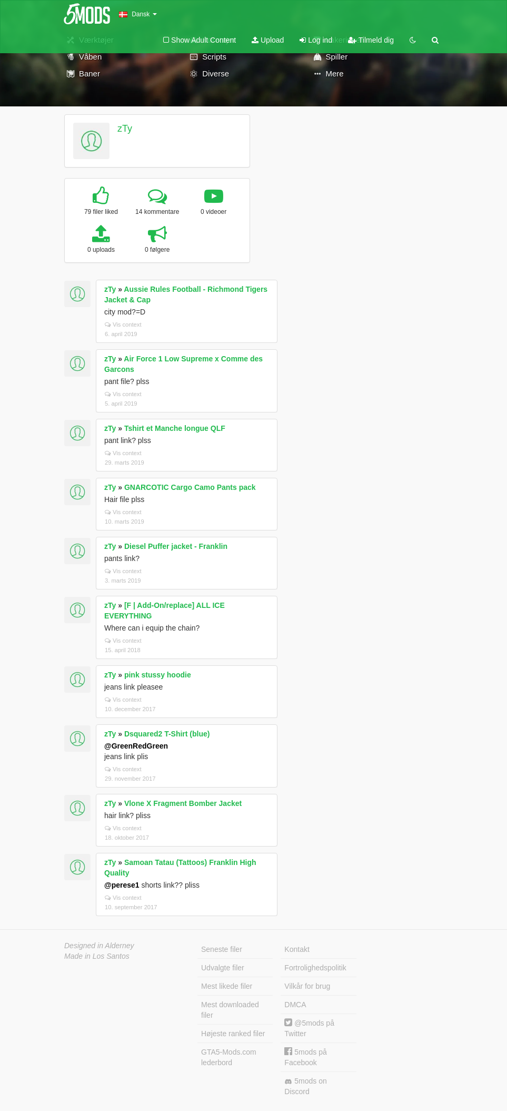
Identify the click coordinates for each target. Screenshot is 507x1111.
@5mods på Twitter (309, 1028)
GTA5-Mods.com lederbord (228, 1057)
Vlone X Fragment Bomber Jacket (183, 803)
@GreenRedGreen (136, 746)
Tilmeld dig (371, 40)
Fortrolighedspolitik (315, 967)
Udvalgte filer (222, 967)
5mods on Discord (305, 1086)
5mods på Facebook (305, 1057)
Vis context (123, 324)
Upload (268, 40)
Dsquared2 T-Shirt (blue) (167, 734)
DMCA (295, 1004)
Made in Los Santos (97, 956)
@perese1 (122, 885)
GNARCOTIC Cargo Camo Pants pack (190, 487)
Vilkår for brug (307, 986)
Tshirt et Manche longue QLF (174, 428)
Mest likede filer (226, 986)
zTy (124, 128)
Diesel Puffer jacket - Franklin (175, 546)
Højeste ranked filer (233, 1033)
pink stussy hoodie (157, 675)
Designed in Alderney (99, 945)
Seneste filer (221, 949)
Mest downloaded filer (230, 1009)
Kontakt (296, 949)
